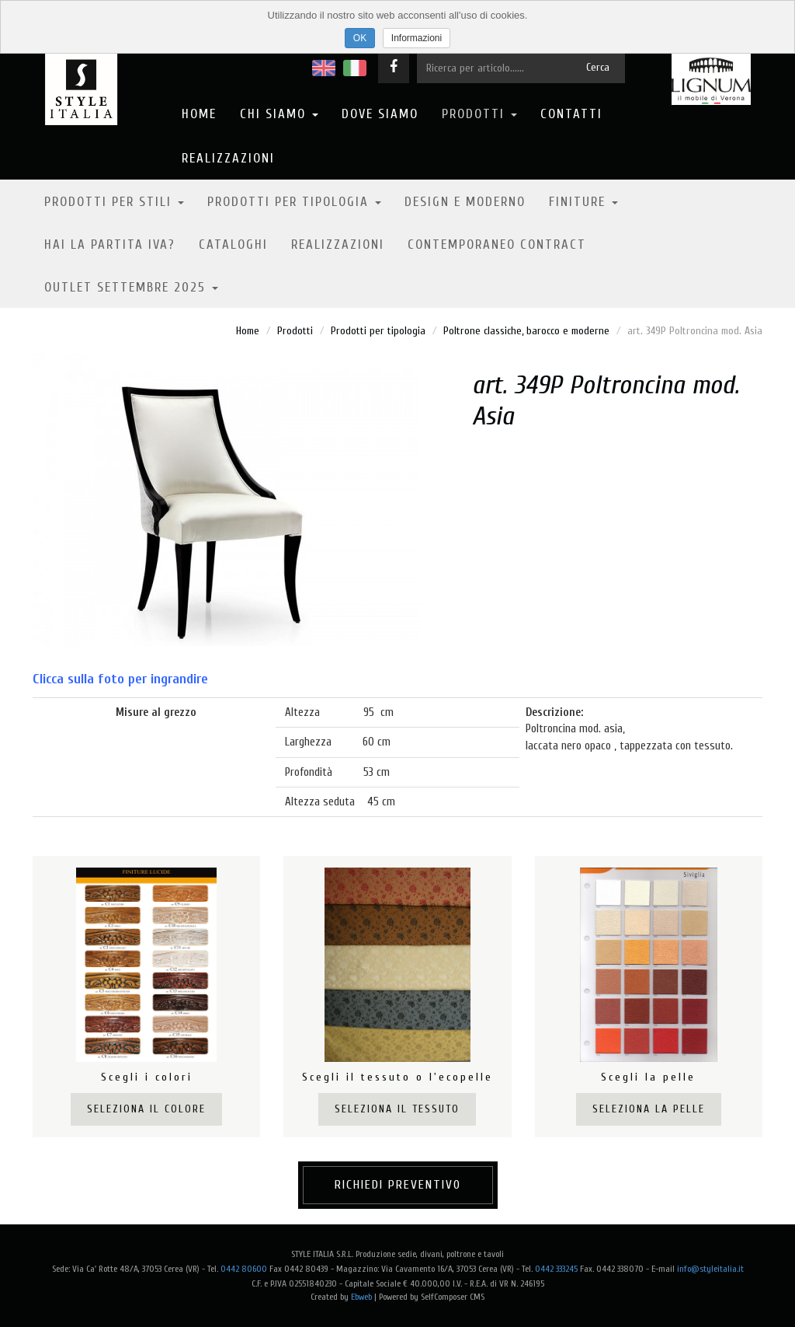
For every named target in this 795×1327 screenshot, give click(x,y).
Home (199, 114)
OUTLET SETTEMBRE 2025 (131, 287)
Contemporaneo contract (497, 244)
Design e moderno (465, 201)
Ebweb (361, 1296)
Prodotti (479, 114)
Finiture (583, 201)
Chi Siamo (279, 114)
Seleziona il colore (146, 1109)
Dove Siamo (380, 114)
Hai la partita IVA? (109, 244)
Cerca (597, 67)
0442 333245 (556, 1268)
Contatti (571, 114)
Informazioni (416, 38)
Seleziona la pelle (648, 1109)
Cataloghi (233, 244)
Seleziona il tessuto (397, 1109)
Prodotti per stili (114, 201)
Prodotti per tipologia (294, 201)
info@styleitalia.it (710, 1268)
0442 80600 (243, 1268)
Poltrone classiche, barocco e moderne (526, 330)
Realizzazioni (228, 158)
